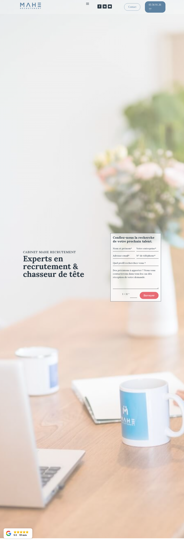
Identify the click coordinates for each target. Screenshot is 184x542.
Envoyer (149, 298)
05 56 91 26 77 (155, 7)
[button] (18, 533)
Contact (132, 6)
